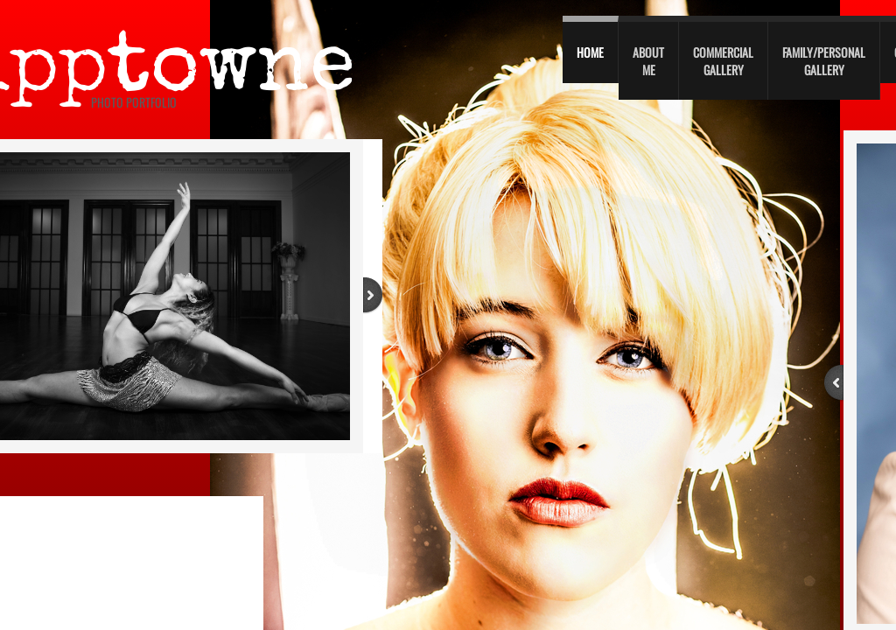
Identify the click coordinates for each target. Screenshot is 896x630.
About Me (648, 61)
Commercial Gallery (723, 61)
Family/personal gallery (823, 61)
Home (590, 52)
